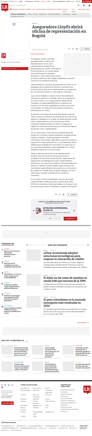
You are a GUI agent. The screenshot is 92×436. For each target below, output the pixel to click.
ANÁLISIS (58, 9)
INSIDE (88, 9)
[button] (33, 211)
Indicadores (23, 405)
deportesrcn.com (16, 430)
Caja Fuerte (36, 390)
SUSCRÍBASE (87, 1)
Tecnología (78, 362)
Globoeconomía (50, 401)
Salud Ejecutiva (49, 412)
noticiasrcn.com (63, 428)
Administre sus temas (9, 68)
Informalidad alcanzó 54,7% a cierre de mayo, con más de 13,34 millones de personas (52, 352)
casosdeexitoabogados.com (9, 428)
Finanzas (23, 401)
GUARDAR (85, 49)
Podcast (22, 412)
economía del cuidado (17, 16)
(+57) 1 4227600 (6, 397)
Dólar (30, 14)
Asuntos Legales (25, 390)
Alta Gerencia (37, 388)
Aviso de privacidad (66, 398)
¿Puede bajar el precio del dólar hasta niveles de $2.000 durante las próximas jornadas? (52, 367)
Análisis (47, 388)
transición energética (54, 14)
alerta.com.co (5, 430)
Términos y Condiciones (67, 400)
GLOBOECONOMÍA (41, 9)
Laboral (6, 272)
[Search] (78, 5)
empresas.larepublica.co (35, 426)
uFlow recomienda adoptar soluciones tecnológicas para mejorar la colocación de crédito (63, 256)
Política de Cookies (66, 407)
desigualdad (66, 14)
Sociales (22, 416)
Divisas (35, 14)
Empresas (23, 399)
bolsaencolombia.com (67, 426)
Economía (48, 394)
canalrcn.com (43, 428)
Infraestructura (37, 405)
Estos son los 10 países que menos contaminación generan (12, 253)
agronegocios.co (22, 426)
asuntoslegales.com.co (8, 426)
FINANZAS (15, 9)
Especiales (36, 399)
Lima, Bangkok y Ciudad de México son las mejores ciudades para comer (12, 310)
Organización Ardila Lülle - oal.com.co (84, 427)
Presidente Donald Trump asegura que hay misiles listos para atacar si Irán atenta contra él (21, 351)
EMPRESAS (29, 9)
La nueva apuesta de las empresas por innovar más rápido (82, 366)
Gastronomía (8, 305)
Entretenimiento (19, 362)
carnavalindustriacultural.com (28, 428)
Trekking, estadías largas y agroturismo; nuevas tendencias (12, 286)
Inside (47, 405)
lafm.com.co (73, 428)
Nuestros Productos (66, 394)
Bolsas (47, 362)
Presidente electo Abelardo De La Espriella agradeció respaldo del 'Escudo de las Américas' (82, 351)
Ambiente (6, 249)
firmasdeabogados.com (52, 426)
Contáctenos (64, 396)
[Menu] (11, 9)
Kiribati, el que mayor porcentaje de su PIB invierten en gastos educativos (12, 298)
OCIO (33, 9)
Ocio (46, 407)
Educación (7, 293)
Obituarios (36, 407)
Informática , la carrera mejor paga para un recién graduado (12, 275)
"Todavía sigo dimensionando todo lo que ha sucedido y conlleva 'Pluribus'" (21, 366)
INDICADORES (82, 9)
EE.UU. (15, 345)
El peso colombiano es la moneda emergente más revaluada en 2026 (64, 302)
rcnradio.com (53, 428)
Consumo (23, 394)
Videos (35, 416)
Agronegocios (24, 388)
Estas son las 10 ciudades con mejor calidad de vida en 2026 (12, 265)
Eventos (47, 399)
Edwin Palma (42, 14)
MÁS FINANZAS (82, 322)
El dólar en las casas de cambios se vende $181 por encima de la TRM (65, 279)
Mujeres (74, 14)
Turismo (6, 282)
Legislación (78, 345)
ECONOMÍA (22, 9)
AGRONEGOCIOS (51, 9)
